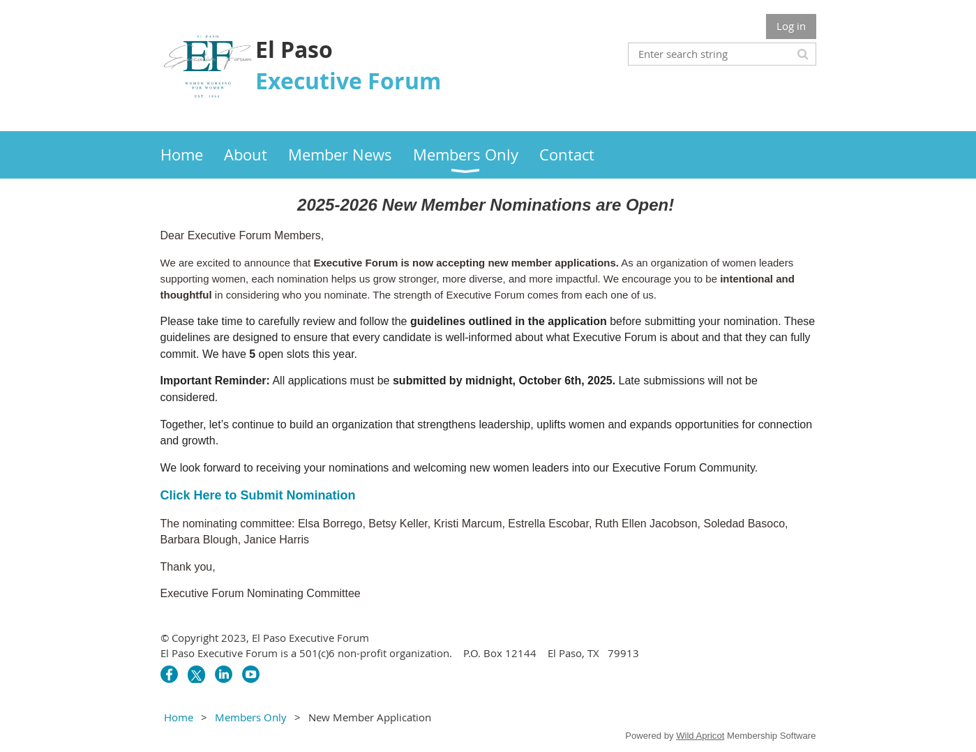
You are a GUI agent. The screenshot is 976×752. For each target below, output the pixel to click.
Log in (791, 26)
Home (178, 717)
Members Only (251, 717)
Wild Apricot (700, 735)
